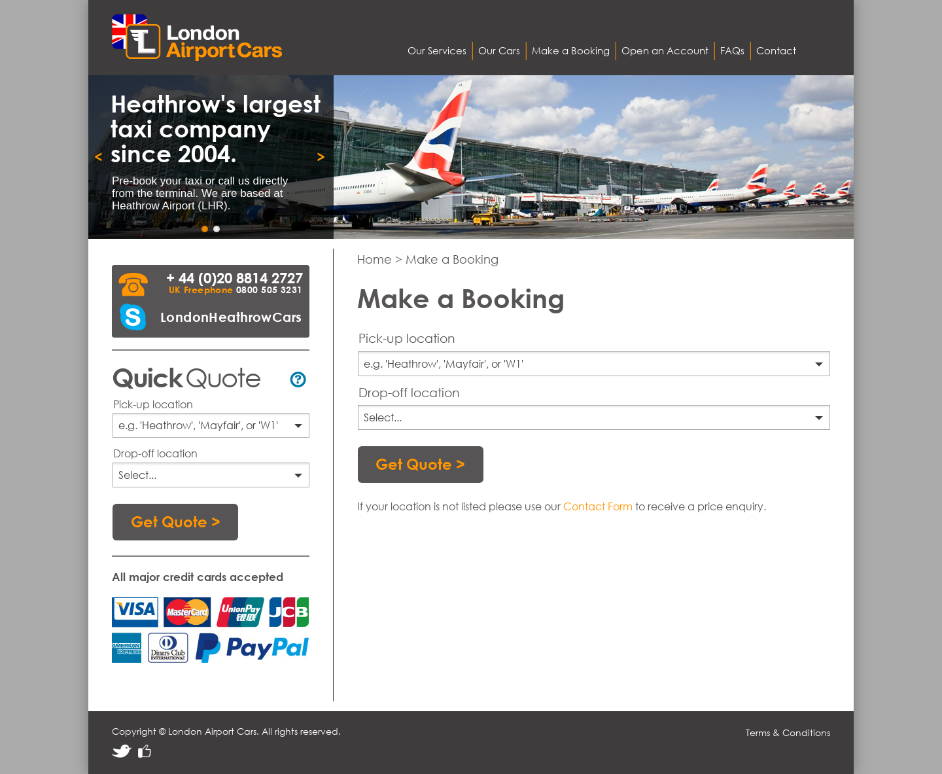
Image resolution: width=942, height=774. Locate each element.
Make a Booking (571, 50)
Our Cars (499, 50)
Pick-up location (153, 404)
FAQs (732, 50)
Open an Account (664, 50)
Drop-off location (155, 453)
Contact (776, 50)
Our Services (437, 50)
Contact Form (598, 506)
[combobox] (211, 425)
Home (376, 260)
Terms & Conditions (788, 732)
